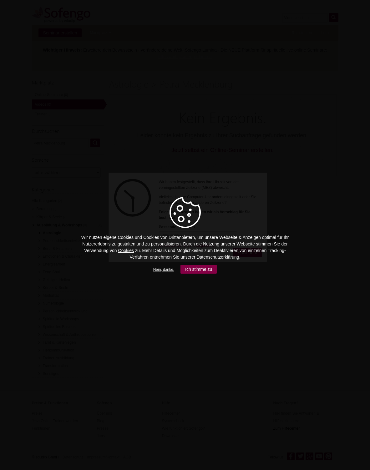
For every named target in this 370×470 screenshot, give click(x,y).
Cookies (126, 250)
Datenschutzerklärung (217, 257)
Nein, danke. (163, 269)
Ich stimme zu (198, 269)
